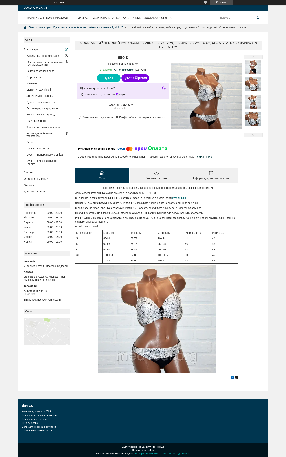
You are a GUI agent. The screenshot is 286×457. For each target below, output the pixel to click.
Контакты (123, 17)
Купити (109, 78)
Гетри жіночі (34, 77)
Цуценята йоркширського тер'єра (42, 162)
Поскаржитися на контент (148, 453)
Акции (137, 17)
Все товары (31, 49)
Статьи (28, 172)
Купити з (135, 78)
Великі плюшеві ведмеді (41, 114)
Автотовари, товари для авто (44, 108)
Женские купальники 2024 (36, 411)
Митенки (32, 83)
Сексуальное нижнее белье (37, 430)
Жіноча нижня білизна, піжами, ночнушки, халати (45, 63)
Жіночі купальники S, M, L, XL (106, 27)
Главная (83, 17)
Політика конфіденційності (176, 453)
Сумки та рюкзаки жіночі (41, 102)
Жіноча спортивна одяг (40, 70)
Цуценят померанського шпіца (45, 154)
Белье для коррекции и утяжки (39, 427)
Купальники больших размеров (39, 415)
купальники (179, 197)
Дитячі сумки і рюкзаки (40, 95)
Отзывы (29, 185)
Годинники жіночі (37, 120)
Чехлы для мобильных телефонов (40, 134)
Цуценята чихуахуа (38, 148)
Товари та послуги (40, 27)
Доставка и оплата (158, 17)
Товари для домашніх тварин (44, 127)
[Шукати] (258, 18)
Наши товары (101, 17)
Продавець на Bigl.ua (143, 450)
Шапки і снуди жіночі (39, 89)
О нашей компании (36, 178)
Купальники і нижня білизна (69, 27)
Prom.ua (160, 447)
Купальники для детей (34, 419)
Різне (30, 142)
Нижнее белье (30, 423)
